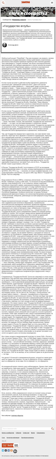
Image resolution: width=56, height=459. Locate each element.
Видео (33, 433)
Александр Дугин (13, 45)
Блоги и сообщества (8, 433)
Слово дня (26, 433)
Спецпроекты (41, 433)
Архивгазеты (16, 445)
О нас (3, 437)
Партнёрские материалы (27, 437)
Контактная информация (13, 437)
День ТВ (4, 441)
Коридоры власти (19, 20)
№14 (9, 445)
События (18, 433)
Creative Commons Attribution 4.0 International (36, 456)
